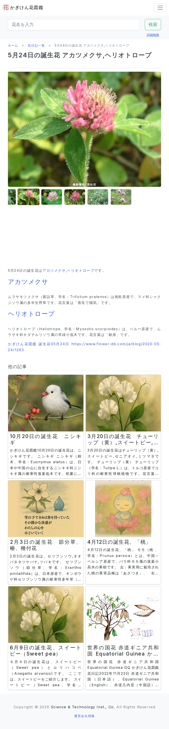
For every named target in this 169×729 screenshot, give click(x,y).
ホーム (13, 45)
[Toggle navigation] (160, 7)
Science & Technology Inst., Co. (83, 707)
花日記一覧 (36, 45)
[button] (11, 197)
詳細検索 (153, 35)
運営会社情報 (84, 716)
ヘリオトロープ (80, 270)
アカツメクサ (54, 270)
